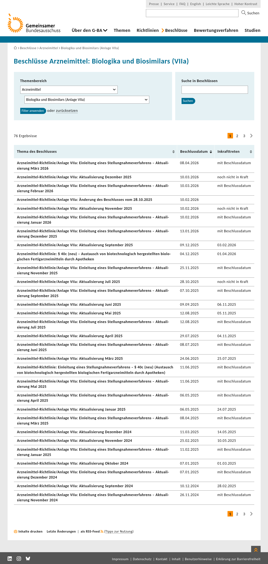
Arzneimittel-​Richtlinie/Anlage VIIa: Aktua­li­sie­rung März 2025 (70, 358)
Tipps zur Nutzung (119, 531)
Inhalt (176, 559)
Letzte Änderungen (61, 531)
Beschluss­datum (194, 151)
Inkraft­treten (229, 151)
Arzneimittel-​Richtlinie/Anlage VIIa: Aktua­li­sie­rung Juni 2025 (69, 304)
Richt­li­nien (148, 30)
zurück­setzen (67, 110)
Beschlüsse (176, 30)
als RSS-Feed (90, 531)
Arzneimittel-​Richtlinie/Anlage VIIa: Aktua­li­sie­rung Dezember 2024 (74, 432)
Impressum (120, 559)
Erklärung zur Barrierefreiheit (238, 559)
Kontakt (161, 559)
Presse (154, 4)
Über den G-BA (87, 30)
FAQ (182, 4)
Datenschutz (142, 559)
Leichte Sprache (218, 4)
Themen (122, 30)
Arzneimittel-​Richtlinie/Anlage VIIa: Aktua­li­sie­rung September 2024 (75, 486)
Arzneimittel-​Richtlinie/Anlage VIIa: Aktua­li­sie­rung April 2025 (70, 336)
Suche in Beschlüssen (200, 80)
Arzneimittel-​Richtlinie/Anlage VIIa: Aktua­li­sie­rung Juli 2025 (68, 281)
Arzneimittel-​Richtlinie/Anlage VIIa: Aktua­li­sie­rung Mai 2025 (69, 313)
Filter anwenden (33, 111)
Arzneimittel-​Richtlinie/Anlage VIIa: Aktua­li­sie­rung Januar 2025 (71, 409)
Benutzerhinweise (198, 559)
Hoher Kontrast (245, 4)
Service (169, 4)
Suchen (188, 101)
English (195, 4)
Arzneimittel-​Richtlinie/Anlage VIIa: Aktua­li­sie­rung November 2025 (74, 208)
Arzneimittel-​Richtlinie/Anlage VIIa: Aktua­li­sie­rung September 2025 (75, 245)
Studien (253, 30)
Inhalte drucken (31, 531)
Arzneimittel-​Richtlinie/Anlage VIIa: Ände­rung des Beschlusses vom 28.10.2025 (84, 199)
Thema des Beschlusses (37, 151)
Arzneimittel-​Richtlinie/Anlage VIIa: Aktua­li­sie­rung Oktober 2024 (72, 463)
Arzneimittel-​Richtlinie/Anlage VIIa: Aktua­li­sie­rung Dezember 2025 (74, 177)
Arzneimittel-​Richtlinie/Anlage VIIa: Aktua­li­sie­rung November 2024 (74, 440)
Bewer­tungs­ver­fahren (216, 30)
